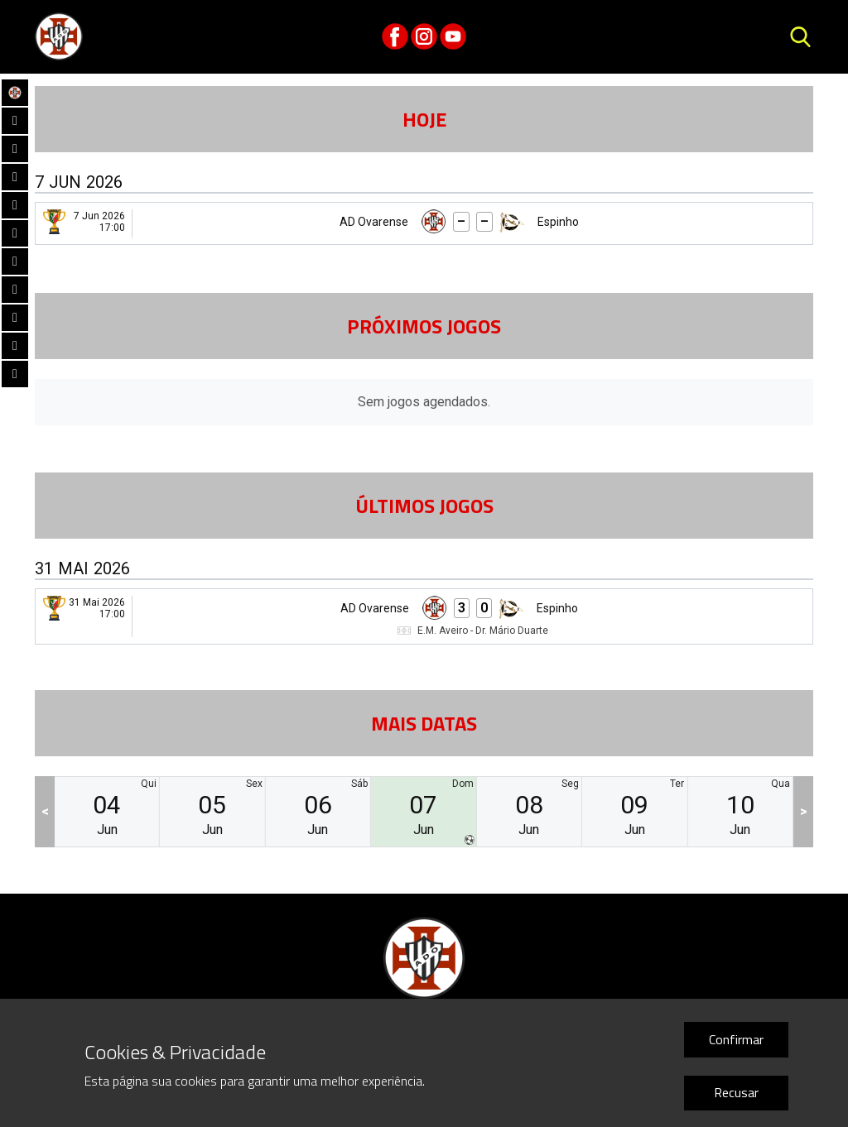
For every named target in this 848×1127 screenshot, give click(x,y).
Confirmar (736, 1039)
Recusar (736, 1092)
